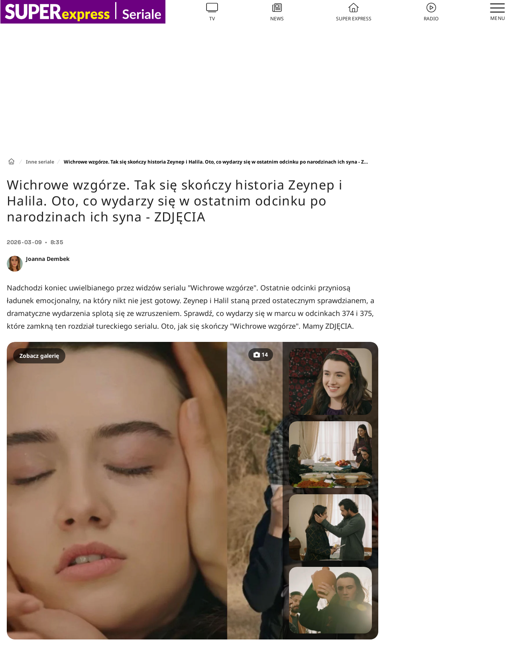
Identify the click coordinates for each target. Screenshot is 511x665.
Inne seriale (40, 161)
